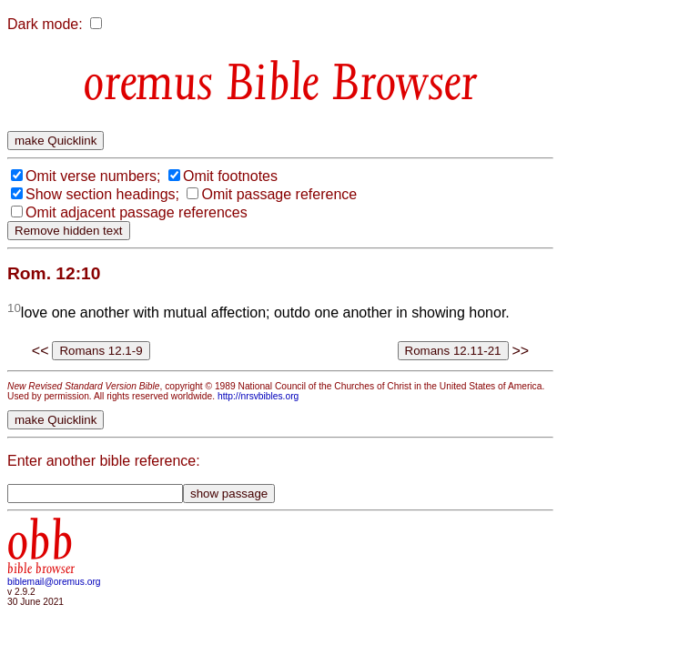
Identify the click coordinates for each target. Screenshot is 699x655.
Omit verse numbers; (92, 176)
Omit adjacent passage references (136, 212)
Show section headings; (102, 194)
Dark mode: (45, 24)
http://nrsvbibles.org (258, 396)
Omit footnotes (230, 176)
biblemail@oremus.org (54, 582)
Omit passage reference (279, 194)
